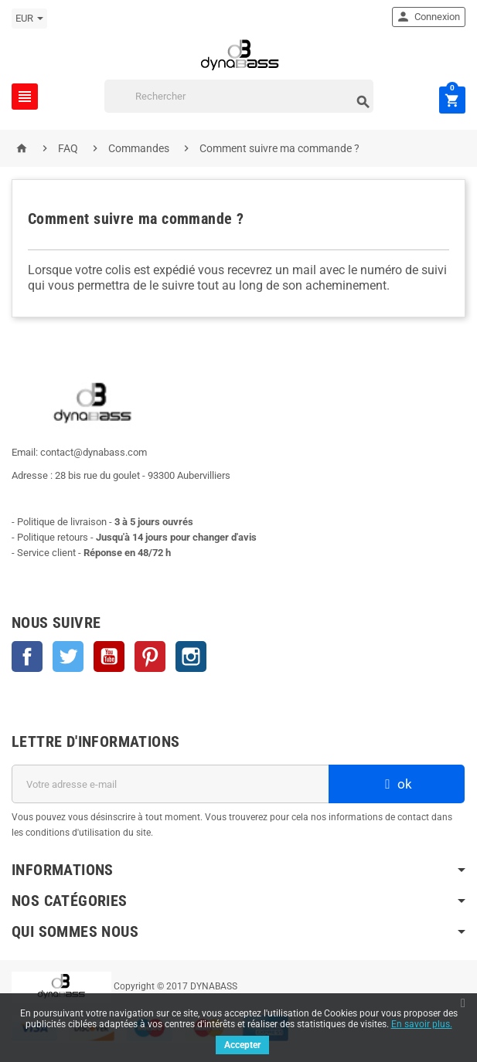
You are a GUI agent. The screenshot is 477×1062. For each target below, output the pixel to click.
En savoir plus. (421, 1024)
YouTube (109, 656)
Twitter (68, 656)
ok (396, 784)
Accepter (242, 1045)
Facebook (27, 656)
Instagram (190, 656)
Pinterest (150, 656)
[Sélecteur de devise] (29, 18)
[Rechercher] (238, 96)
